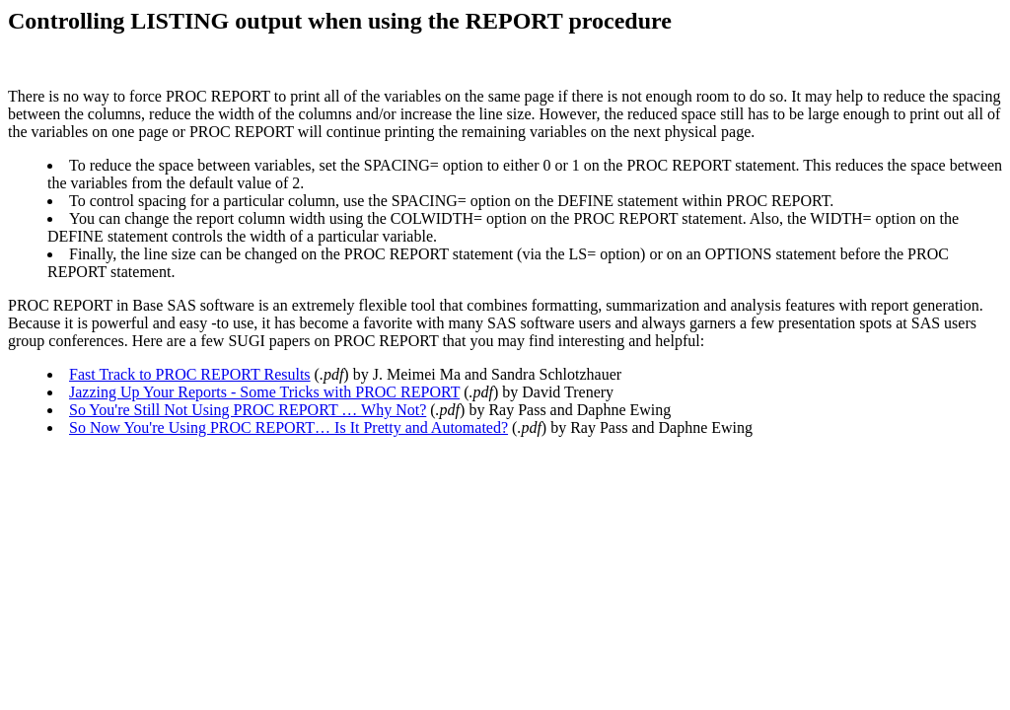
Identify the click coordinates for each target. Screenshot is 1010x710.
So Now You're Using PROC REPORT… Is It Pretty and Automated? (288, 427)
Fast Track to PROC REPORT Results (190, 374)
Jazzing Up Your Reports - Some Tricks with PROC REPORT (264, 392)
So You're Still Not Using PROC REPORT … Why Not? (247, 409)
